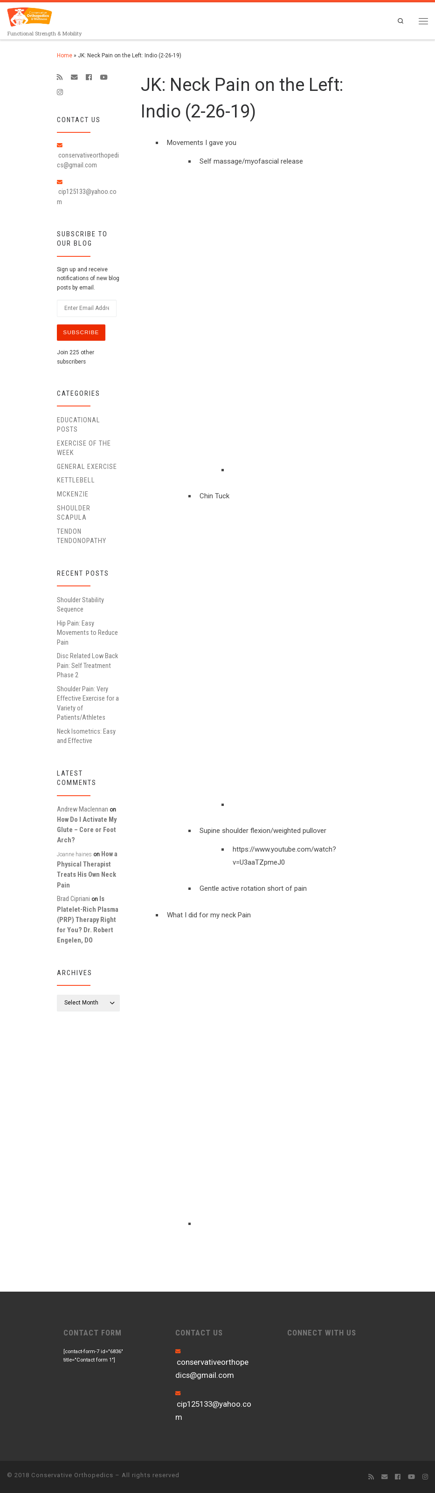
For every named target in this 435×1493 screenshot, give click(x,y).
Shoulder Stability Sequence (80, 604)
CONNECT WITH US (321, 1332)
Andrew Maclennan (82, 809)
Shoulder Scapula (73, 513)
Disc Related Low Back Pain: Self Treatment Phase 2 (87, 665)
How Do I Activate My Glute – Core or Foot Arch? (87, 829)
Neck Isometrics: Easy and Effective (86, 736)
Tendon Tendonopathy (81, 536)
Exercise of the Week (84, 448)
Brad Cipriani (73, 899)
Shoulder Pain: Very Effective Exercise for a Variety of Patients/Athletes (88, 703)
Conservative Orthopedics (72, 1475)
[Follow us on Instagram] (60, 92)
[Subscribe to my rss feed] (60, 77)
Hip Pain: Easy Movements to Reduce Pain (87, 633)
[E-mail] (74, 77)
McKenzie (73, 494)
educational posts (78, 424)
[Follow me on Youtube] (103, 77)
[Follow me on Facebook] (89, 77)
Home (64, 55)
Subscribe (81, 332)
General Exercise (87, 466)
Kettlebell (76, 480)
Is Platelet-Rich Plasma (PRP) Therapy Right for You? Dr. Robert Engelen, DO (87, 920)
